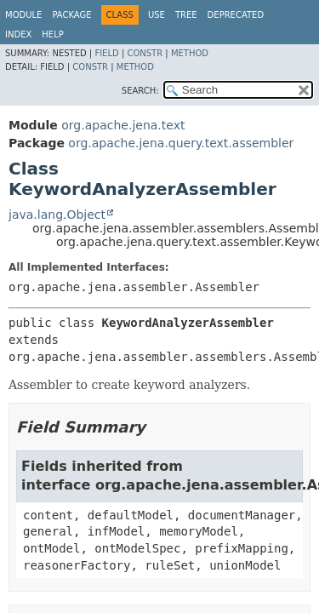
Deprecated (236, 15)
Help (52, 34)
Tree (186, 15)
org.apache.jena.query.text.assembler (180, 143)
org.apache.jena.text (123, 125)
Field (106, 53)
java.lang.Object (57, 214)
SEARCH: (140, 90)
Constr (144, 53)
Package (71, 15)
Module (23, 15)
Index (18, 34)
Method (189, 53)
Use (156, 15)
